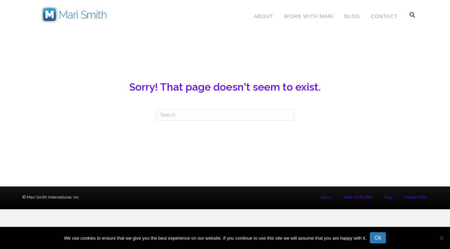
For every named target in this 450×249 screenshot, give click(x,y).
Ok (377, 238)
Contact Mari (416, 197)
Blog (352, 16)
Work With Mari (309, 16)
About (263, 16)
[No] (441, 237)
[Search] (412, 15)
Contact (384, 16)
